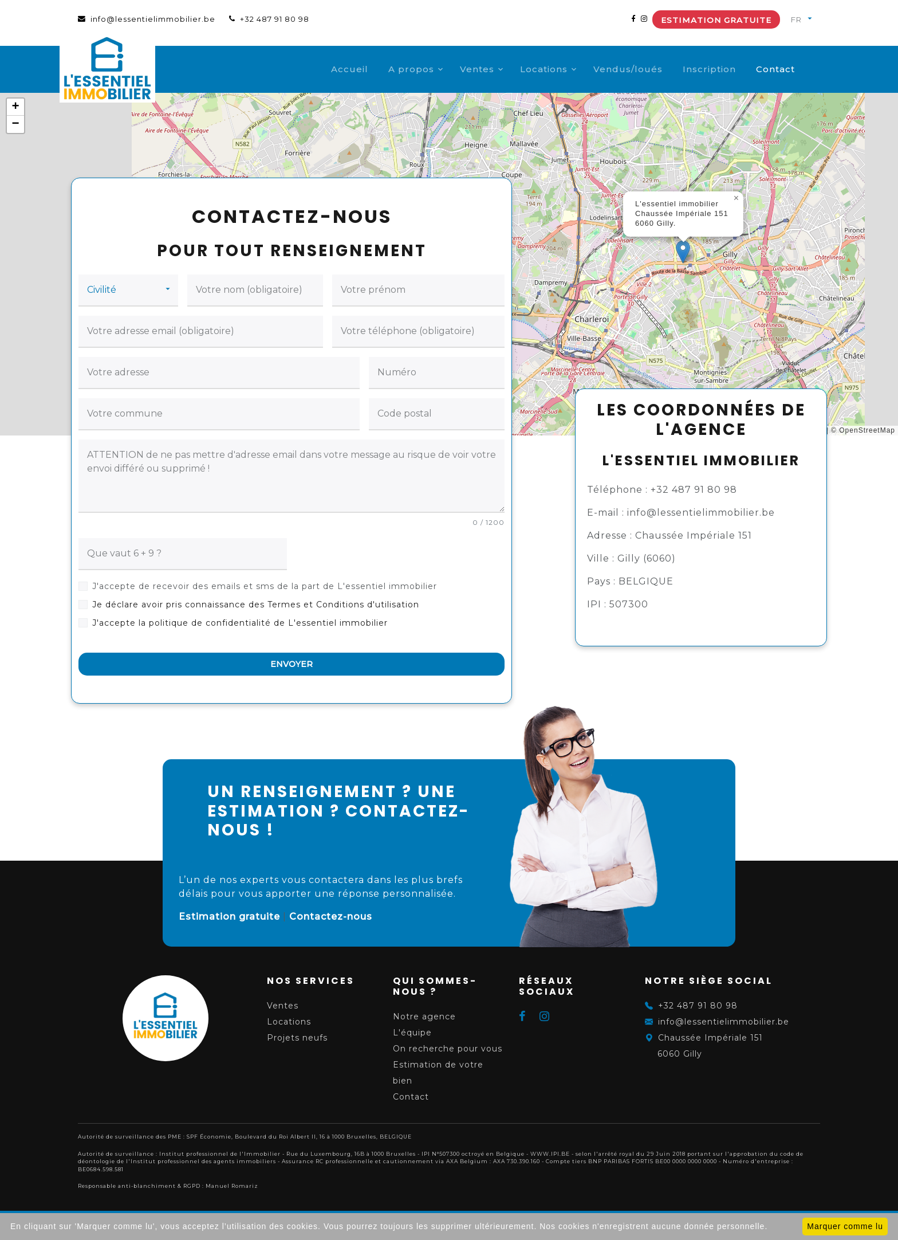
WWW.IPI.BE (550, 1154)
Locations (562, 69)
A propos (429, 69)
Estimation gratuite (716, 20)
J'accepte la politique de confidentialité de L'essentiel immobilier (240, 623)
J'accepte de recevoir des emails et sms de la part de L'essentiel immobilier (264, 586)
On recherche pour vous (447, 1048)
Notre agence (424, 1016)
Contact (793, 69)
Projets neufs (297, 1038)
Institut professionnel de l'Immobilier (220, 1154)
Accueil (368, 69)
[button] (683, 252)
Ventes (495, 69)
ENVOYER (291, 664)
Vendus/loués (646, 69)
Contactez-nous (330, 916)
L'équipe (412, 1032)
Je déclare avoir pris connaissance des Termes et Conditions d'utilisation (255, 604)
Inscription (727, 69)
